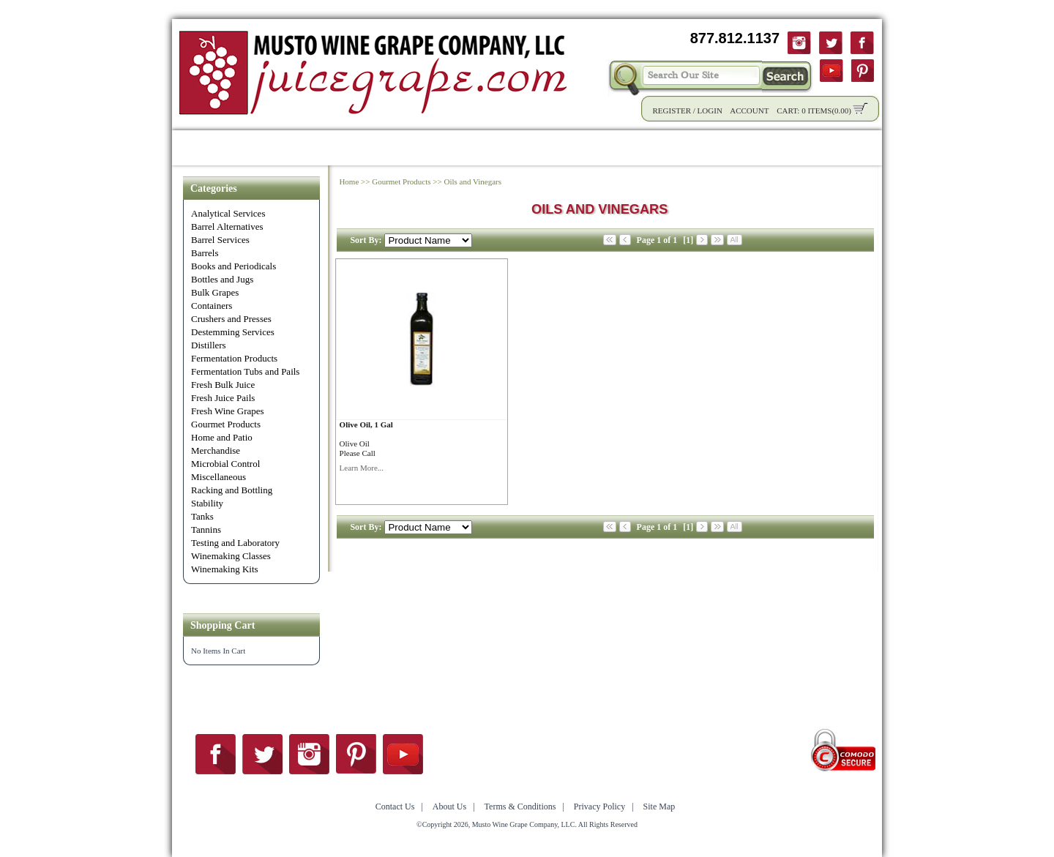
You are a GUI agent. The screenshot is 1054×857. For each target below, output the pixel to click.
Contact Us (806, 147)
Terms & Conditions (520, 806)
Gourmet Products (226, 424)
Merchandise (215, 450)
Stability (207, 503)
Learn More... (362, 467)
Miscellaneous (218, 476)
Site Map (659, 806)
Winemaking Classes (231, 555)
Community (539, 147)
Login (710, 110)
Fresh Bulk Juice (223, 384)
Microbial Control (225, 463)
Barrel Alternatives (227, 226)
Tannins (206, 529)
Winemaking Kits (224, 569)
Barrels (205, 252)
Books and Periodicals (233, 266)
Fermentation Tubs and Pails (245, 371)
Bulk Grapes (215, 292)
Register (671, 110)
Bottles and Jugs (222, 279)
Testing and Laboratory (235, 542)
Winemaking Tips (638, 147)
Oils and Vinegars (472, 181)
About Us (731, 147)
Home (198, 147)
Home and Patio (222, 437)
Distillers (208, 345)
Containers (211, 305)
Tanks (202, 516)
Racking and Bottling (231, 489)
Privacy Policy (599, 806)
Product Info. (317, 147)
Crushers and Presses (231, 318)
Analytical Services (228, 213)
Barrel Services (220, 239)
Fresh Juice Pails (223, 397)
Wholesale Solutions (430, 147)
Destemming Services (232, 331)
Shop (247, 147)
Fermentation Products (234, 358)
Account (749, 110)
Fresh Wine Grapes (227, 410)
